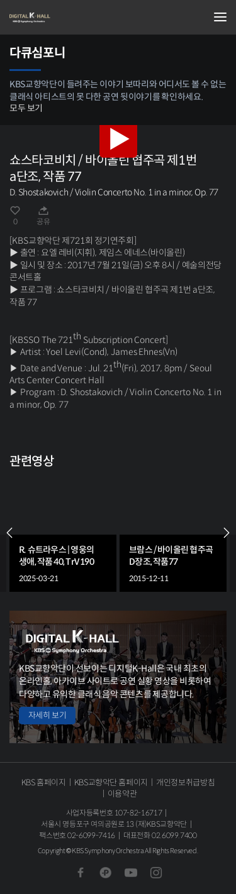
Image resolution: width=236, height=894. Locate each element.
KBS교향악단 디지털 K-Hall (72, 18)
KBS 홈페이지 (43, 782)
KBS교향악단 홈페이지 (111, 782)
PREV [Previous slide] (9, 532)
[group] (62, 533)
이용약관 (122, 794)
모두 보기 (26, 108)
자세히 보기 (47, 715)
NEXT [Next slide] (226, 532)
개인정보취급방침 (185, 782)
